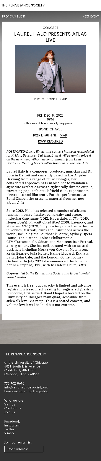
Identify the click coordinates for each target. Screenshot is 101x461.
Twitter (9, 429)
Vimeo (9, 433)
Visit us (9, 404)
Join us (9, 412)
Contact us (12, 408)
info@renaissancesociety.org (26, 387)
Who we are (13, 400)
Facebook (12, 421)
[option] (50, 73)
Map (63, 135)
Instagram (12, 425)
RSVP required (50, 141)
